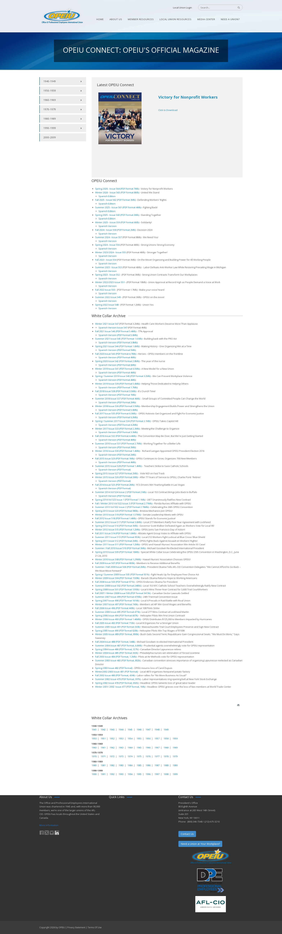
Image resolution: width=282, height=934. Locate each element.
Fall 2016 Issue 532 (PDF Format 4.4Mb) (115, 436)
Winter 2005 (101, 634)
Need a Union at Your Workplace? (200, 844)
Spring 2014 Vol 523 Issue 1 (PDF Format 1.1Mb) (120, 499)
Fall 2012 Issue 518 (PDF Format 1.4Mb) (115, 518)
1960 (94, 747)
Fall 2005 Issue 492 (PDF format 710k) (115, 623)
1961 (103, 747)
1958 (166, 738)
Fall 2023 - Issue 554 (106, 259)
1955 (139, 738)
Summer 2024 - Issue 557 (108, 237)
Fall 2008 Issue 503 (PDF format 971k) (115, 581)
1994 (130, 774)
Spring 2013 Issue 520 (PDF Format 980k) (116, 510)
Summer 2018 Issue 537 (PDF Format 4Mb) (117, 398)
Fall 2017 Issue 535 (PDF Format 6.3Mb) (115, 413)
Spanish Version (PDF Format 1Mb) (117, 394)
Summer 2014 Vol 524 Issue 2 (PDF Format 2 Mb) (121, 492)
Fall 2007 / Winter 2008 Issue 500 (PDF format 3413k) (123, 593)
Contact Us (187, 834)
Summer (99, 338)
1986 (148, 765)
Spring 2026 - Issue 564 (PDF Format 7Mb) (117, 188)
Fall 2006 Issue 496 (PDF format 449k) (115, 608)
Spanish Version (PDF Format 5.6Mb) (118, 335)
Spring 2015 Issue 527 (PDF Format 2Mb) (116, 473)
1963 (121, 747)
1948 (157, 729)
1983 (121, 765)
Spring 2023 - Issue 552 (107, 274)
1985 (139, 765)
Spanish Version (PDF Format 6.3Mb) (118, 417)
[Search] (215, 7)
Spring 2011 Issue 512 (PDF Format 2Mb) (116, 540)
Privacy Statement (76, 927)
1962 (112, 747)
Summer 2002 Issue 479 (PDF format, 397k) (118, 679)
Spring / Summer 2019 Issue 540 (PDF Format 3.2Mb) (123, 376)
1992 (112, 774)
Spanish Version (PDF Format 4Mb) (117, 439)
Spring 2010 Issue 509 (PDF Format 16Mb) (117, 552)
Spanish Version (108, 226)
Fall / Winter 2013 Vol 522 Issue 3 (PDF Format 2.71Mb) (124, 503)
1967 (157, 747)
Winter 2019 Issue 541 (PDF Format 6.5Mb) (117, 368)
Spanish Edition (107, 196)
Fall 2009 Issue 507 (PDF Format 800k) (115, 563)
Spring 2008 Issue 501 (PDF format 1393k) (117, 589)
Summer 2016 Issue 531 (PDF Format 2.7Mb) (118, 443)
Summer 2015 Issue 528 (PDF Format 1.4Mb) (118, 466)
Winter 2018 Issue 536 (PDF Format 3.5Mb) (117, 406)
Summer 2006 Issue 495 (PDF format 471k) (117, 611)
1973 (121, 756)
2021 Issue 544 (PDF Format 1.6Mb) (121, 346)
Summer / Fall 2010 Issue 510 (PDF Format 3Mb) (120, 548)
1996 (148, 774)
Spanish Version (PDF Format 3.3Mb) (118, 432)
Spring (98, 346)
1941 (94, 729)
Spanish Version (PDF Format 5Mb (117, 350)
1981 (103, 765)
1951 (103, 738)
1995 (139, 774)
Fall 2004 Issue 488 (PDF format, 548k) (115, 641)
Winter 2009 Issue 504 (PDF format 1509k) (117, 578)
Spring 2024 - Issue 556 (107, 244)
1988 (166, 765)
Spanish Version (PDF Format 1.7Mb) (118, 387)
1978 (166, 756)
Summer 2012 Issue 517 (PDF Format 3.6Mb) (118, 522)
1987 (157, 765)
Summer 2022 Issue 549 (108, 297)
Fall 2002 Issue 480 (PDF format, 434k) (115, 675)
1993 (121, 774)
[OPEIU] (62, 15)
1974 (130, 756)
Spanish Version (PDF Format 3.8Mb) (118, 342)
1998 (166, 774)
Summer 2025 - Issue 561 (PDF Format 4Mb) (118, 207)
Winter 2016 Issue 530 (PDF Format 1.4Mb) (117, 451)
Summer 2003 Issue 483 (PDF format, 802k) (118, 660)
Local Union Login (182, 7)
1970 (94, 756)
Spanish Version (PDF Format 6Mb (117, 365)
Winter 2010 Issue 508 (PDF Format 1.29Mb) (118, 559)
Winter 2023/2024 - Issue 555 (110, 252)
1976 (148, 756)
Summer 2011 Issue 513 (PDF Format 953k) (117, 537)
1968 (166, 747)
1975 (139, 756)
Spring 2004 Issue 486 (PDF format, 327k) (116, 649)
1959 (175, 738)
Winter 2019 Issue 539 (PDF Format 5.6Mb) (117, 383)
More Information (48, 825)
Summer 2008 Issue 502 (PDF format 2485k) (118, 585)
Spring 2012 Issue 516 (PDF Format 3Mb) (116, 525)
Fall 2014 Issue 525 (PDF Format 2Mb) (114, 484)
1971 (103, 756)
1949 (166, 729)
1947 (148, 729)
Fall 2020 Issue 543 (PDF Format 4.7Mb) (115, 353)
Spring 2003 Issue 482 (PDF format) (113, 668)
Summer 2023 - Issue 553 (108, 267)
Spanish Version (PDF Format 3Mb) (117, 447)
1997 (157, 774)
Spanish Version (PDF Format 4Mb (117, 357)
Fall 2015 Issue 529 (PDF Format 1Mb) (115, 458)
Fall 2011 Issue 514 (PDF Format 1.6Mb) (115, 533)
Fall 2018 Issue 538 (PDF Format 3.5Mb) (115, 391)
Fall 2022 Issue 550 (105, 289)
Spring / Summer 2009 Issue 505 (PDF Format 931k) (122, 574)
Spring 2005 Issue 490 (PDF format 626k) (116, 630)
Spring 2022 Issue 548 (107, 304)
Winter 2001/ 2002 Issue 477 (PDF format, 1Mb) (120, 686)
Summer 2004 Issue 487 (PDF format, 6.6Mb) (118, 645)
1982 (112, 765)
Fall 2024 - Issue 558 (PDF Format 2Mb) (115, 229)
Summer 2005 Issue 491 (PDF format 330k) (117, 626)
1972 (112, 756)
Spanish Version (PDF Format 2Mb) (117, 402)
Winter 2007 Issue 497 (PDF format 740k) (116, 604)
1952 (112, 738)
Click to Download (168, 110)
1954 (130, 738)
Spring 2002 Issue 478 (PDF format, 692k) (116, 683)
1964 (130, 747)
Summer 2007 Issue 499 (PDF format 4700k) (118, 596)
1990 (94, 774)
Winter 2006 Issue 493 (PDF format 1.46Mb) (118, 619)
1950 (94, 738)
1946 (139, 729)
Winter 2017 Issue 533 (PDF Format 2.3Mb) (117, 428)
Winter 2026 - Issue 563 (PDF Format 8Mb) (117, 192)
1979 (175, 756)
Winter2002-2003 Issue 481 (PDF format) (116, 671)
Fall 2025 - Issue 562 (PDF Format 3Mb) (115, 199)
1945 (130, 729)
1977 (157, 756)
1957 (157, 738)
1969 (175, 747)
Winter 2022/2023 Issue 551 (110, 282)
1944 (121, 729)
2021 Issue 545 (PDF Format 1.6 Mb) (123, 338)
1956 (148, 738)
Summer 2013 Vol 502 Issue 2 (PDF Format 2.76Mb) (122, 507)
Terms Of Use (95, 927)
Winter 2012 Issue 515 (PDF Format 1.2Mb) (117, 529)
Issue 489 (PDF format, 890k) (123, 634)
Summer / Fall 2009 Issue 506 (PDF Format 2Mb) (120, 567)
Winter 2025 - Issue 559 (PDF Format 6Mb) (117, 222)
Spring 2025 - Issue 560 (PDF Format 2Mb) (117, 215)
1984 (130, 765)
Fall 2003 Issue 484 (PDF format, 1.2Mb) (116, 656)
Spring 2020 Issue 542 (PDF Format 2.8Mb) (117, 361)
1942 (103, 729)
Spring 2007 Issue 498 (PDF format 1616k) (117, 600)
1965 (139, 747)
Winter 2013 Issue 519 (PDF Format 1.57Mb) (118, 514)
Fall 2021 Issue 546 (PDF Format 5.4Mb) (116, 331)
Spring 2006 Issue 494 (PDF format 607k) (116, 615)
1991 (103, 774)
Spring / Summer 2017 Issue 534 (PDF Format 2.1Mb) (123, 421)
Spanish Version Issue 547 (113, 327)
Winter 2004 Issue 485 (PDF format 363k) (116, 653)
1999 (175, 774)
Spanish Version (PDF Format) (115, 469)
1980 (94, 765)
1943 (112, 729)
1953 (121, 738)
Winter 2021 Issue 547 (107, 323)
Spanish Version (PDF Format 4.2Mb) (118, 424)
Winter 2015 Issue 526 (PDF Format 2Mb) (116, 477)
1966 (148, 747)
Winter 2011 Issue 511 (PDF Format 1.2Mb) (117, 544)
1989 (175, 765)
